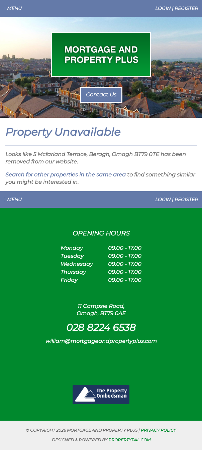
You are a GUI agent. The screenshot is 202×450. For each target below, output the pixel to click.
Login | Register (176, 8)
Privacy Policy (158, 430)
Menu (13, 8)
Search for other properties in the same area (65, 174)
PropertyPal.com (129, 439)
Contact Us (101, 94)
